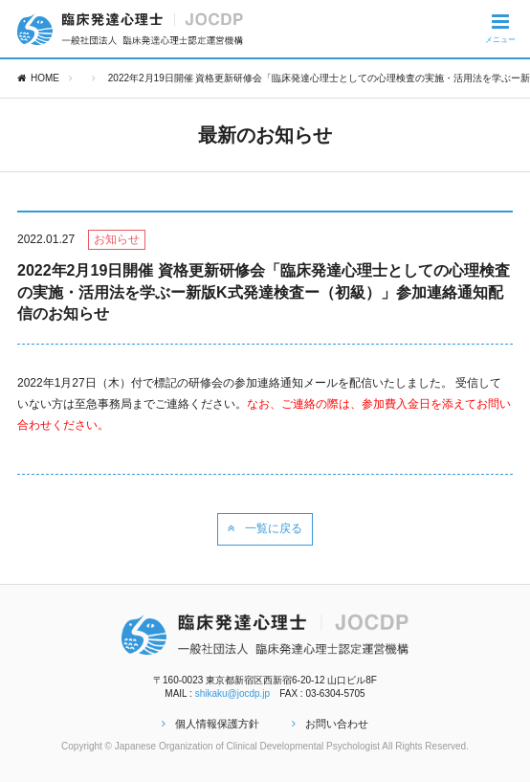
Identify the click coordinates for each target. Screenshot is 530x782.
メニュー (500, 27)
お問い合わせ (330, 723)
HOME (38, 78)
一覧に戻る (265, 528)
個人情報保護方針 (210, 723)
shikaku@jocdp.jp (233, 693)
